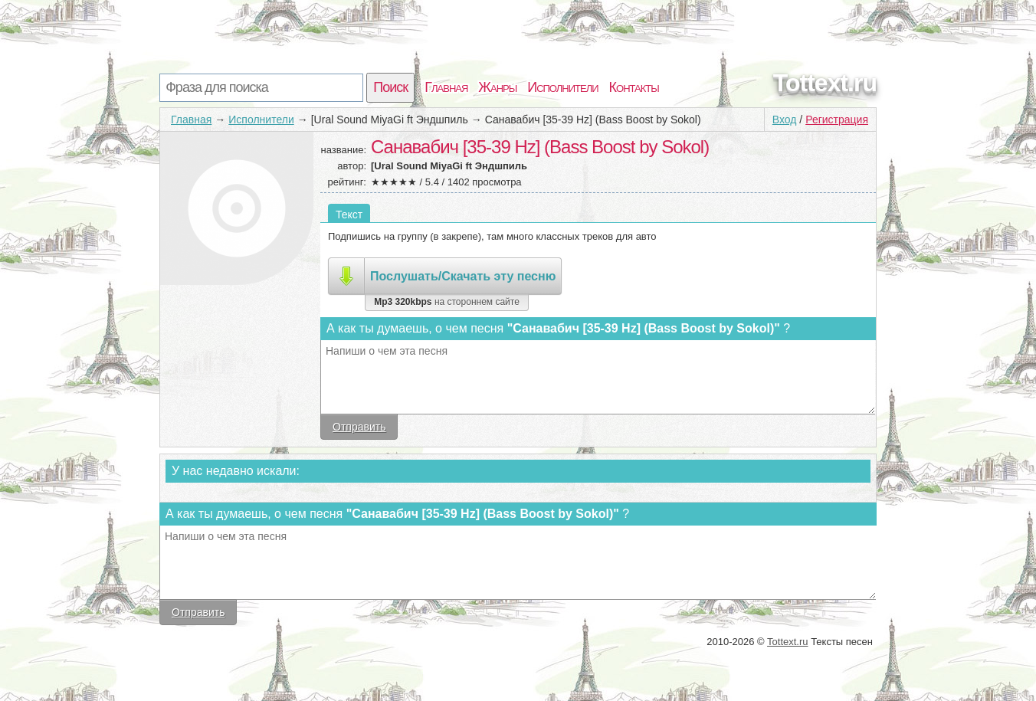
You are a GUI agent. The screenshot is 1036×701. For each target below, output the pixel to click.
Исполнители (562, 87)
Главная (446, 87)
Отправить (359, 427)
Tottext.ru (825, 83)
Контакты (634, 87)
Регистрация (836, 119)
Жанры (497, 87)
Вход (784, 119)
